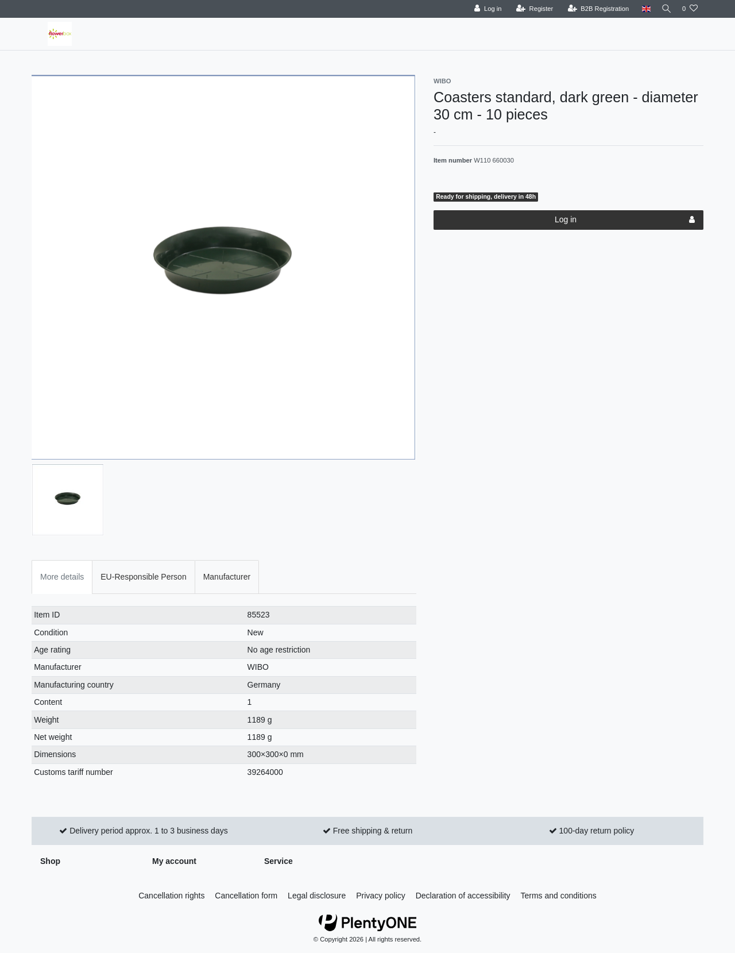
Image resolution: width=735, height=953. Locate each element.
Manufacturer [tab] (226, 576)
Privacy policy (380, 895)
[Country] (641, 9)
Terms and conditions (559, 895)
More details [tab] (62, 576)
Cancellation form (246, 895)
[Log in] (484, 9)
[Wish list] (690, 9)
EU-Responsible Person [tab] (143, 576)
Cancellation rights (171, 895)
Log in (625, 220)
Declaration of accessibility (463, 895)
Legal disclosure (317, 895)
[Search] (664, 9)
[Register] (531, 9)
